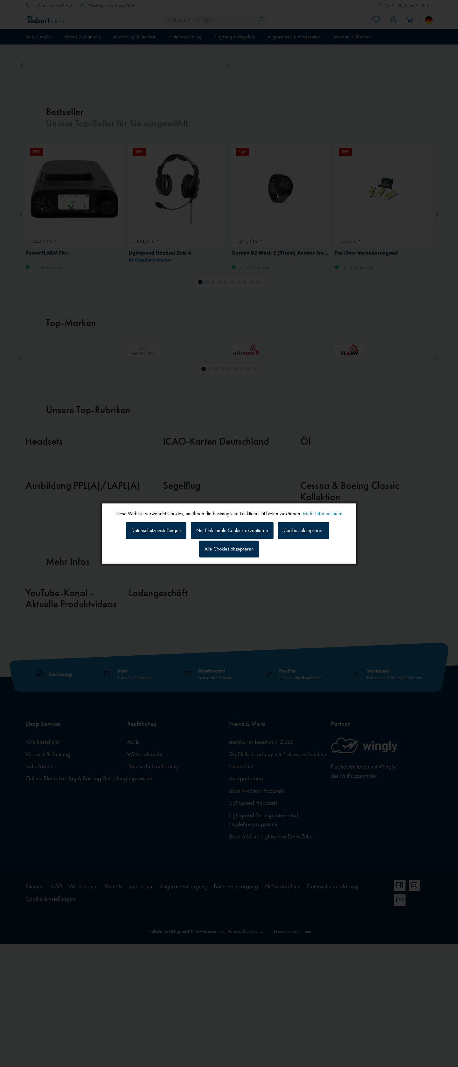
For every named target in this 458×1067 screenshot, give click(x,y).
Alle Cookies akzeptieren (229, 548)
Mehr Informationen (323, 513)
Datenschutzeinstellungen (156, 530)
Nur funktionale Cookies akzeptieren (232, 530)
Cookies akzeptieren (303, 530)
